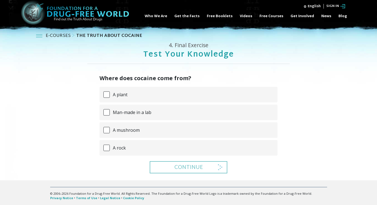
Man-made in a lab (132, 112)
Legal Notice (110, 198)
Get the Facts (187, 15)
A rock (119, 148)
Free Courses (271, 15)
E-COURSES (59, 36)
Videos (246, 15)
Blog (342, 15)
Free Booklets (220, 15)
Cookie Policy (133, 198)
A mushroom (126, 130)
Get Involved (302, 15)
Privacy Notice (61, 198)
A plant (120, 95)
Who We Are (156, 15)
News (326, 15)
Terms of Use (86, 198)
